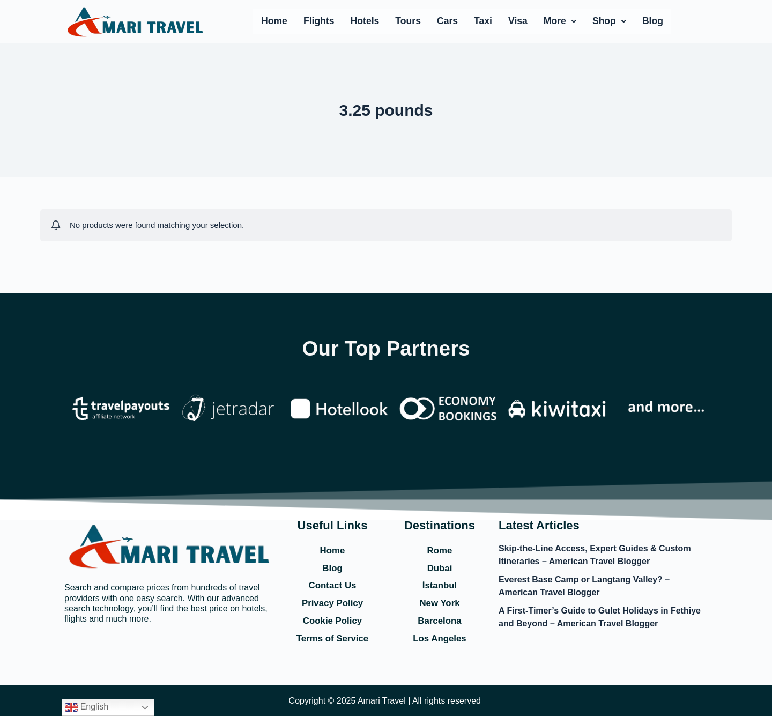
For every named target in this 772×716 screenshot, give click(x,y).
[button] (560, 21)
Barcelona (439, 620)
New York (439, 602)
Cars (447, 21)
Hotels (365, 21)
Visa (518, 21)
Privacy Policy (332, 602)
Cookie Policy (332, 620)
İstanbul (439, 584)
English (86, 707)
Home (274, 21)
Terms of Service (332, 638)
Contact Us (332, 584)
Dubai (439, 566)
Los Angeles (439, 638)
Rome (439, 548)
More (560, 21)
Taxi (483, 21)
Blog (652, 21)
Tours (408, 21)
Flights (319, 21)
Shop (609, 21)
